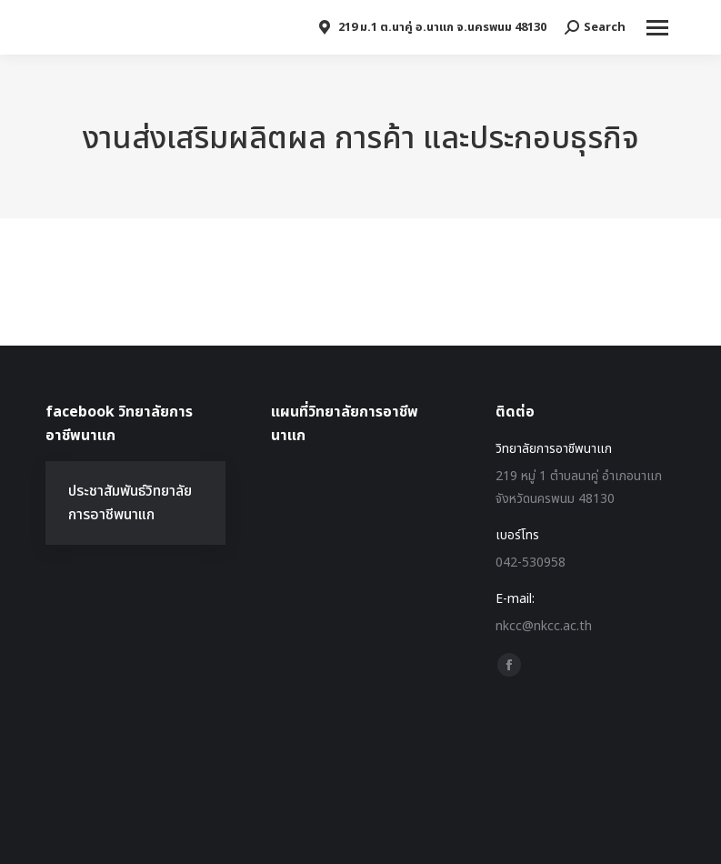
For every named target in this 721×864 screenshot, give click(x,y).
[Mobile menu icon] (657, 28)
